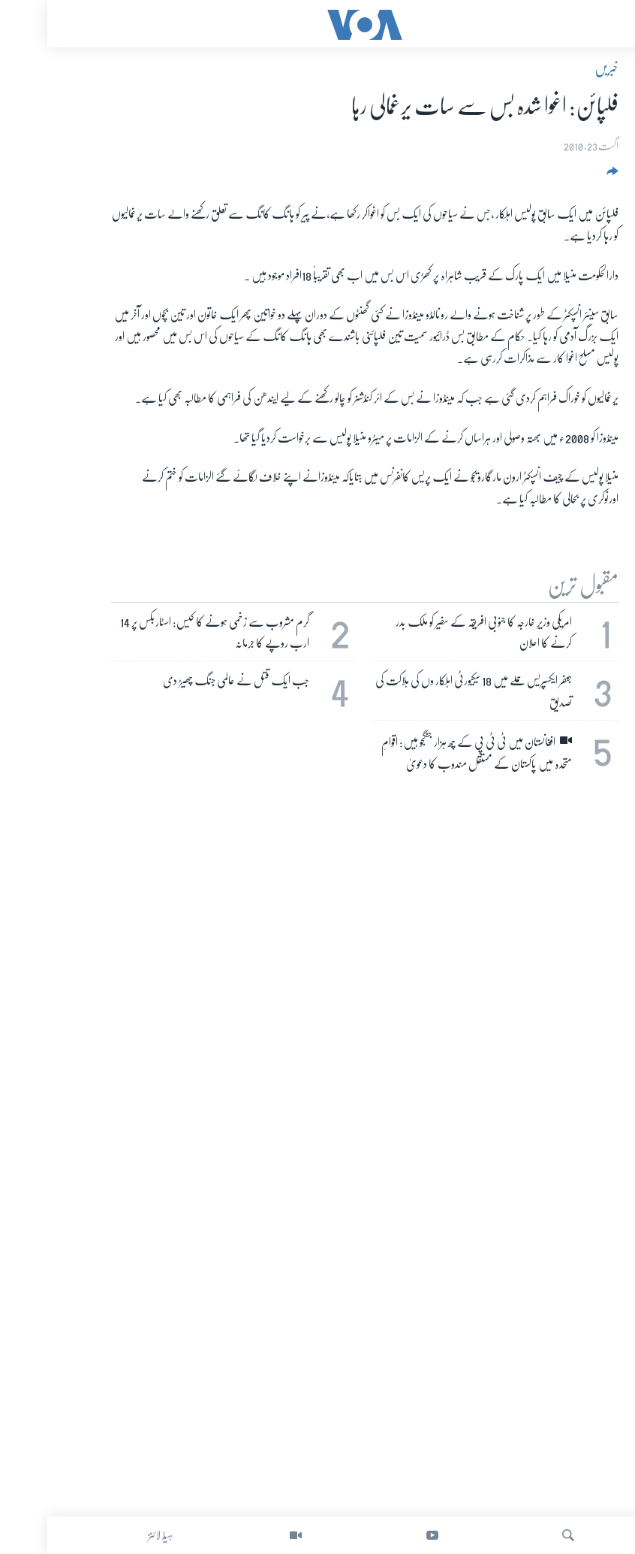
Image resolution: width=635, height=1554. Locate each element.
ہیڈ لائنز (113, 1535)
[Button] (563, 176)
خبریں (559, 68)
